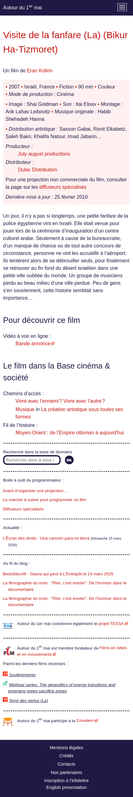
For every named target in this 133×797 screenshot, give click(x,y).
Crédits (66, 755)
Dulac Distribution (37, 169)
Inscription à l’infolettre (66, 780)
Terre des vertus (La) (28, 700)
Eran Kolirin (40, 70)
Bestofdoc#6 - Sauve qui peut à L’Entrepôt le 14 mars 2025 (58, 574)
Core (85, 720)
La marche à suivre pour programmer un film (44, 499)
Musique (25, 409)
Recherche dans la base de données (37, 452)
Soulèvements (22, 674)
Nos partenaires (66, 772)
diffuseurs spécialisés (63, 187)
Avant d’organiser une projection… (35, 490)
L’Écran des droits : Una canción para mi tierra (46, 538)
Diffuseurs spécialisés (23, 509)
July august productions (44, 153)
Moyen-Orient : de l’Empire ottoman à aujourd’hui (70, 432)
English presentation (66, 787)
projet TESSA (111, 623)
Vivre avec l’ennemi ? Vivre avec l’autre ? (60, 401)
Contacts (67, 764)
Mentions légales (66, 747)
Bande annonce (33, 343)
